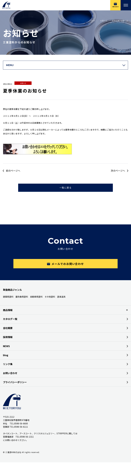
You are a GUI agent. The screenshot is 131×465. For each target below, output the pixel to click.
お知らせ (23, 83)
